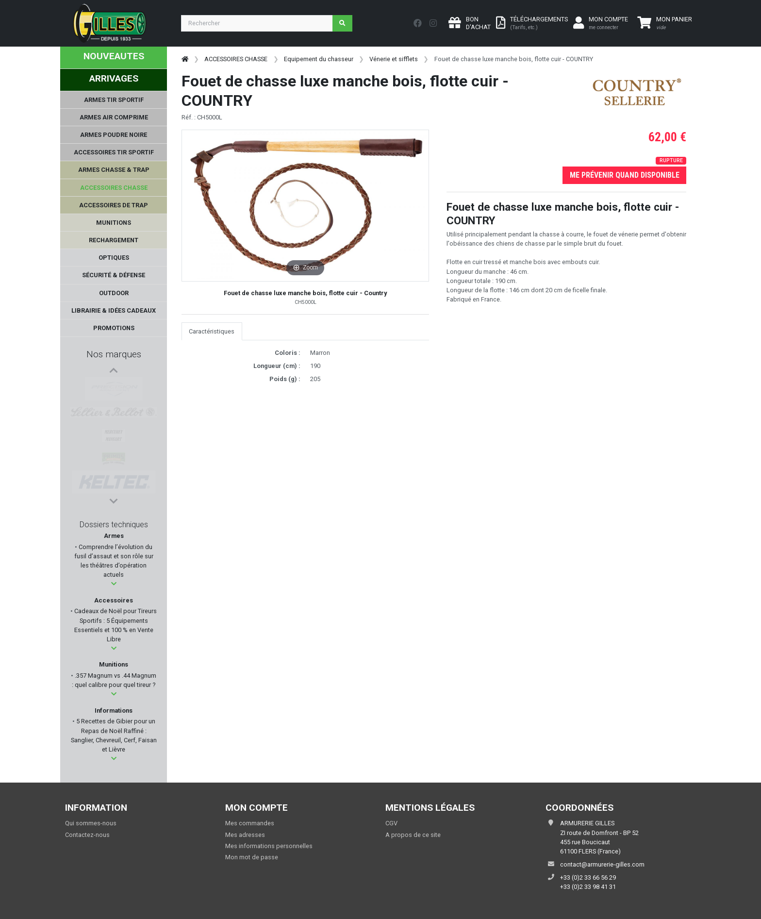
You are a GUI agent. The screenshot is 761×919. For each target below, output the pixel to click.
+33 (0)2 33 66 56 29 (588, 877)
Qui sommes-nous (90, 823)
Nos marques (113, 354)
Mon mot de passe (251, 857)
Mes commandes (249, 823)
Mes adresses (245, 834)
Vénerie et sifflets (393, 59)
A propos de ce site (413, 834)
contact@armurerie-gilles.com (602, 864)
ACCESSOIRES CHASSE (235, 59)
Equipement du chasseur (318, 59)
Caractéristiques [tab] (211, 331)
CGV (391, 823)
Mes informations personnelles (269, 846)
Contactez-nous (87, 834)
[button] (113, 583)
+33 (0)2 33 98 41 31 (588, 886)
